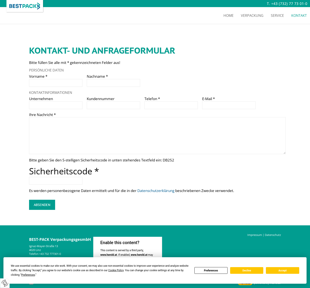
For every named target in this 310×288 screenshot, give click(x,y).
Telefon (152, 98)
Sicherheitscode (64, 171)
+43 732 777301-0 (50, 254)
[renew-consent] (5, 283)
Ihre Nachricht (42, 114)
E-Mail (208, 98)
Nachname (97, 76)
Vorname (38, 76)
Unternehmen (41, 98)
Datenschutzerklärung (155, 190)
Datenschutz (273, 235)
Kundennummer (101, 98)
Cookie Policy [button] (116, 270)
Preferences (211, 270)
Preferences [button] (28, 274)
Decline (246, 270)
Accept (283, 270)
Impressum (254, 235)
